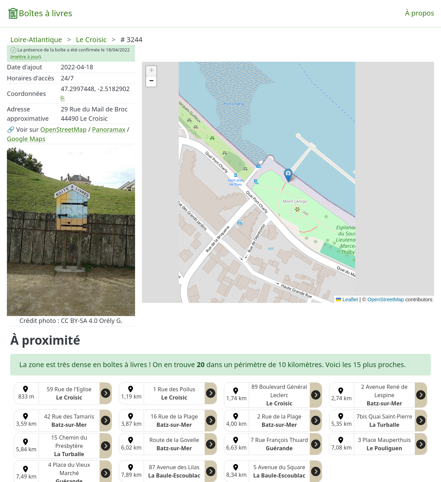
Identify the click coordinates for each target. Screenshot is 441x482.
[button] (288, 175)
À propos (419, 13)
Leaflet (347, 299)
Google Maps (26, 139)
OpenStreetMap (63, 129)
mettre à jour (25, 56)
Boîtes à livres (45, 13)
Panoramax (108, 129)
